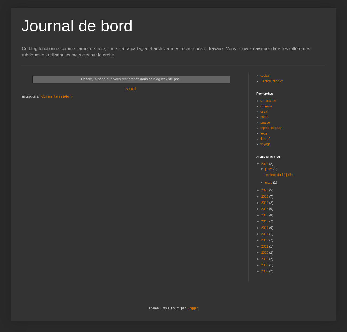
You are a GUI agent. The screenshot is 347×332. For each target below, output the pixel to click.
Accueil (131, 89)
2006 (265, 271)
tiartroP (265, 139)
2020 (265, 190)
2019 (265, 197)
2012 (265, 240)
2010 (265, 252)
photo (264, 117)
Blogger (192, 308)
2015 (265, 221)
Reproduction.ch (271, 81)
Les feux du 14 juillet (278, 175)
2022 (265, 164)
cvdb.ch (265, 76)
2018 (265, 203)
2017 (265, 209)
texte (263, 133)
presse (265, 122)
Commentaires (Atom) (57, 96)
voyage (265, 144)
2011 (265, 246)
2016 (265, 215)
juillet (269, 169)
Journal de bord (77, 26)
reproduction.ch (271, 128)
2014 (265, 228)
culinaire (266, 106)
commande (268, 101)
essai (264, 112)
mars (269, 182)
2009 (265, 259)
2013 (265, 234)
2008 (265, 265)
